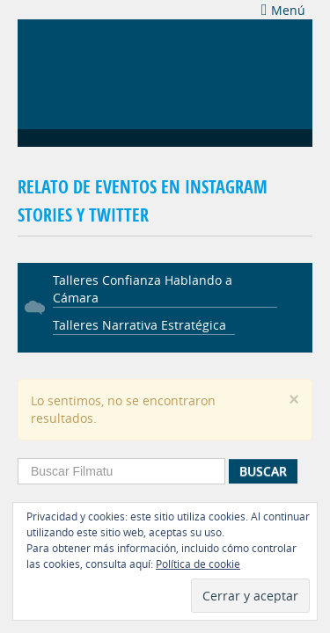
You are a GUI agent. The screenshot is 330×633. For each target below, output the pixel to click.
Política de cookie (198, 564)
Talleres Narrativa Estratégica (139, 324)
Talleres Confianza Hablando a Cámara (142, 289)
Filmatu (97, 72)
